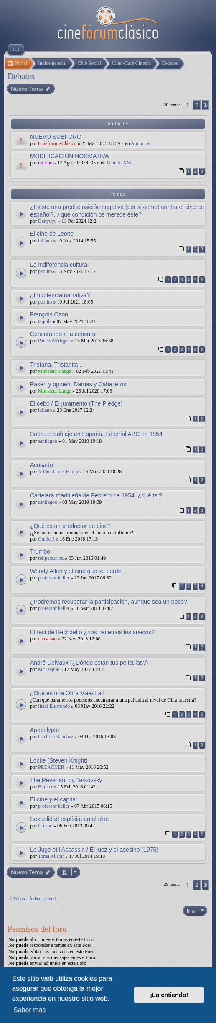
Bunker (45, 787)
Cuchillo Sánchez (55, 737)
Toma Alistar (51, 856)
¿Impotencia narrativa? (60, 295)
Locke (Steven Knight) (59, 760)
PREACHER (51, 767)
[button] (205, 105)
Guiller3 (46, 539)
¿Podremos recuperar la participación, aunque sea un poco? (108, 601)
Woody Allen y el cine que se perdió (76, 571)
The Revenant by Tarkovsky (66, 780)
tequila (45, 321)
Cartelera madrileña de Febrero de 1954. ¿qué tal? (96, 495)
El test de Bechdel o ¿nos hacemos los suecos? (92, 632)
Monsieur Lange (54, 371)
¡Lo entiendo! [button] (169, 995)
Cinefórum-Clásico (57, 143)
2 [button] (196, 105)
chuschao (47, 639)
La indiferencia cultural (59, 264)
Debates (21, 76)
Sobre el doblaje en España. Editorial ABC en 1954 (96, 434)
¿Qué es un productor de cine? (70, 526)
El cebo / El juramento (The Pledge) (76, 403)
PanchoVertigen (54, 341)
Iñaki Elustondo (54, 706)
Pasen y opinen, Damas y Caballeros (78, 384)
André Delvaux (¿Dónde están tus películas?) (89, 662)
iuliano (45, 241)
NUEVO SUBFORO (55, 136)
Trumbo (40, 551)
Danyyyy (47, 221)
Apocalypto (44, 730)
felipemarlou (51, 558)
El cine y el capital (53, 799)
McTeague (48, 669)
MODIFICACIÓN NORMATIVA (69, 156)
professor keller (53, 578)
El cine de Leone (52, 233)
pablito (45, 271)
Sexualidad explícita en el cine (69, 819)
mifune (45, 163)
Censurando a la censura (62, 334)
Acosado (41, 465)
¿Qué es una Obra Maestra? (67, 693)
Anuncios (140, 143)
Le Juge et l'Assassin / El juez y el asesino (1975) (94, 849)
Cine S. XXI (119, 163)
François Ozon (49, 314)
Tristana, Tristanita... (56, 364)
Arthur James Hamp (58, 472)
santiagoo (47, 441)
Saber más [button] (29, 1009)
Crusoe (45, 826)
